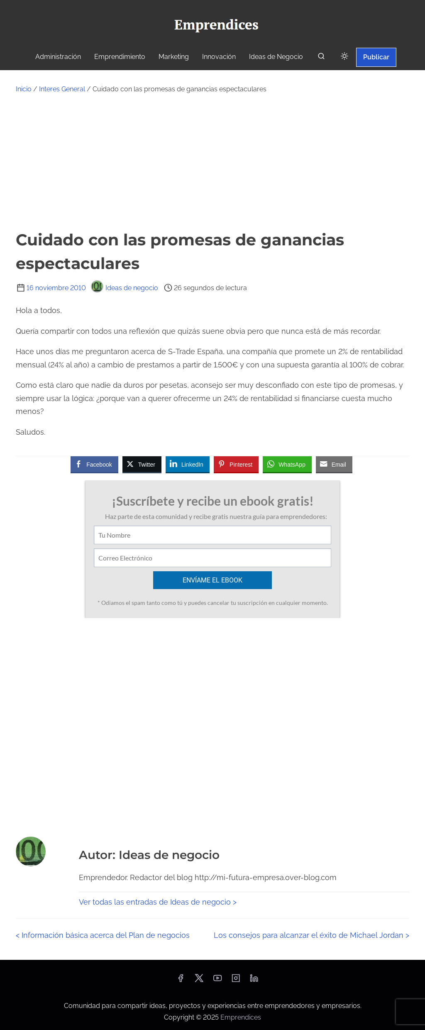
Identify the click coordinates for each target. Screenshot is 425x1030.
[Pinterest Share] (236, 464)
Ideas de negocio (124, 288)
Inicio (24, 89)
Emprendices (240, 1017)
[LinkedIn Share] (188, 464)
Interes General (62, 89)
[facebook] (180, 981)
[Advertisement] (212, 161)
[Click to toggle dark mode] (344, 56)
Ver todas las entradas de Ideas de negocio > (158, 902)
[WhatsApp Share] (287, 464)
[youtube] (217, 981)
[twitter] (199, 981)
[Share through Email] (334, 464)
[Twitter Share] (141, 464)
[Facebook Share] (94, 464)
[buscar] (321, 58)
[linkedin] (254, 981)
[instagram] (236, 981)
